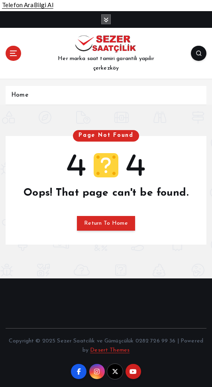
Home (19, 95)
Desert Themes (110, 350)
